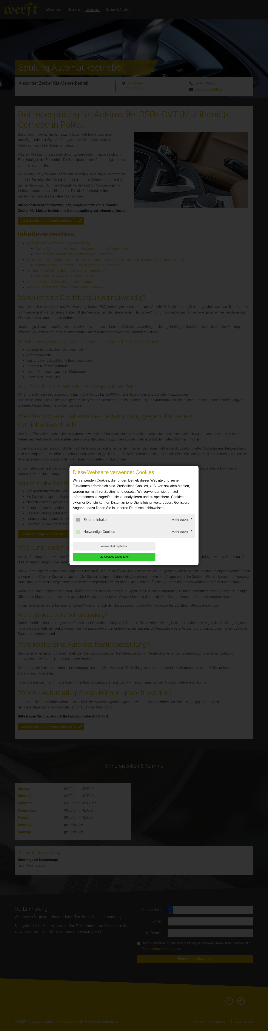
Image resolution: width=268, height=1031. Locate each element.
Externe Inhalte (91, 525)
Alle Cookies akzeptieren (167, 551)
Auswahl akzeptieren (100, 551)
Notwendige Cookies (95, 537)
